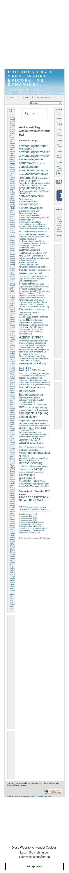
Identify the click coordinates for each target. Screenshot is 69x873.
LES (27, 181)
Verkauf (13, 378)
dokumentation (25, 360)
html (11, 342)
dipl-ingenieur (28, 413)
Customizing (15, 507)
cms (21, 410)
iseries (12, 418)
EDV (11, 602)
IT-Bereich (13, 219)
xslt (11, 234)
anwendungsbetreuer (33, 146)
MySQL (13, 321)
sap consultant (14, 434)
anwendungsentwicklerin (30, 215)
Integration (42, 178)
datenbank (41, 226)
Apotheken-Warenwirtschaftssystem (30, 457)
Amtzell (22, 300)
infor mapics (12, 302)
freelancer (14, 453)
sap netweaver (14, 247)
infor (36, 281)
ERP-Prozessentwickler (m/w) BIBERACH (37, 497)
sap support (13, 231)
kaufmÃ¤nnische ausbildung (31, 241)
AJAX (22, 447)
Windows (13, 208)
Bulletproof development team (40, 796)
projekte (13, 568)
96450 (22, 149)
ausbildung (24, 347)
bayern (12, 455)
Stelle (12, 594)
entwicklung (14, 524)
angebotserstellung (41, 384)
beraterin (33, 270)
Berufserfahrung (26, 349)
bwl (11, 517)
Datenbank (14, 473)
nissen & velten (26, 243)
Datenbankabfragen (28, 358)
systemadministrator (28, 201)
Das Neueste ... (59, 231)
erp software (40, 428)
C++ (11, 153)
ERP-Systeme (35, 434)
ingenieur (13, 313)
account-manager (39, 380)
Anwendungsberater (28, 213)
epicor (31, 428)
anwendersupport (27, 341)
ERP (11, 606)
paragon (45, 291)
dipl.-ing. (43, 413)
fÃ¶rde (42, 481)
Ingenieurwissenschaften (30, 287)
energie (36, 360)
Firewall (13, 147)
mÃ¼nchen (14, 520)
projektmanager (29, 188)
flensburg (34, 484)
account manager (27, 378)
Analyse (13, 428)
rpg (11, 400)
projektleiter (14, 240)
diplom (23, 416)
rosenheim (14, 157)
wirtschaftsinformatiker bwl (29, 532)
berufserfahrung (40, 302)
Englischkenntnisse (34, 472)
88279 (40, 293)
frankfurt (13, 155)
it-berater (12, 254)
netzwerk (13, 236)
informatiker (14, 576)
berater (24, 269)
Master (38, 291)
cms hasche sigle (31, 410)
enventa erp (43, 228)
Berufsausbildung (31, 463)
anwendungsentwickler (34, 152)
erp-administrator (29, 168)
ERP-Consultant (14, 385)
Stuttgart (13, 202)
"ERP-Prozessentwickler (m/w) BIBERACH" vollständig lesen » (33, 508)
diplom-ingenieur (28, 418)
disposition (14, 123)
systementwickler (30, 208)
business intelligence (28, 466)
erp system (12, 274)
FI (20, 178)
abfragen (23, 331)
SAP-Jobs (12, 565)
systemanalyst (28, 204)
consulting (44, 410)
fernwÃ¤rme (24, 484)
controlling (14, 463)
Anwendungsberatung (29, 267)
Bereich (59, 118)
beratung (23, 302)
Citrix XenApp (32, 407)
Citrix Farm (33, 354)
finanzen (13, 348)
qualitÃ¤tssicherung (28, 253)
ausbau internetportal (35, 345)
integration (14, 461)
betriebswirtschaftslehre (29, 398)
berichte (39, 347)
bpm (21, 352)
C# (11, 360)
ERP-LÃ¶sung (13, 191)
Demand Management (29, 313)
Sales (12, 471)
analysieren (40, 447)
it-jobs (21, 181)
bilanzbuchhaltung (27, 404)
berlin (12, 513)
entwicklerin (24, 364)
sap (11, 608)
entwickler (32, 228)
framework (44, 484)
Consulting (14, 536)
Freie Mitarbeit (13, 375)
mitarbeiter (14, 574)
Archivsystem (42, 421)
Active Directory (34, 331)
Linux (12, 174)
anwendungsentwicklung (30, 217)
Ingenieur (40, 284)
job (11, 592)
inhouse (45, 287)
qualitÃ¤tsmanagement (29, 250)
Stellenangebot (26, 199)
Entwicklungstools (27, 478)
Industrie (13, 244)
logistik (12, 339)
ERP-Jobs (12, 531)
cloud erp (43, 407)
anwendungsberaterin (28, 264)
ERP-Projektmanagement (28, 431)
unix (11, 210)
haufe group (12, 421)
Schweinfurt (24, 258)
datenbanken (15, 224)
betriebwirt (23, 400)
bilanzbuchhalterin (27, 402)
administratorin (25, 384)
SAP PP (27, 256)
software (13, 554)
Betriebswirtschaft (31, 394)
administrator (44, 382)
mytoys (12, 390)
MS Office (12, 438)
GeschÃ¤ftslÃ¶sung (28, 486)
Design (12, 226)
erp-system (12, 589)
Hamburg (13, 204)
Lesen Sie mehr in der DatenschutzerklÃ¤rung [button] (34, 854)
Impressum (44, 97)
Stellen (12, 580)
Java (11, 228)
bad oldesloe (13, 306)
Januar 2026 (59, 226)
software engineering (14, 363)
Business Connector (32, 352)
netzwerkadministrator (40, 183)
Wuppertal (14, 164)
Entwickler (14, 552)
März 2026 (58, 218)
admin (21, 382)
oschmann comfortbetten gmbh (33, 185)
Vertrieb (13, 538)
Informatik (14, 604)
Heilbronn (13, 125)
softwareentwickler (31, 196)
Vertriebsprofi (15, 354)
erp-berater (24, 430)
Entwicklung (27, 475)
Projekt (22, 293)
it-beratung (32, 237)
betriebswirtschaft (31, 273)
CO (36, 163)
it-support (13, 294)
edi (11, 426)
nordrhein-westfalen (14, 496)
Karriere (13, 180)
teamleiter (13, 416)
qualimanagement (27, 248)
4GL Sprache (33, 329)
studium (13, 528)
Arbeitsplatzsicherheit (36, 343)
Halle (42, 486)
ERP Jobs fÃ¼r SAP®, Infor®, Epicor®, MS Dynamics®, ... (30, 78)
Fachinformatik (29, 480)
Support (13, 522)
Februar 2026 (59, 222)
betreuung (14, 222)
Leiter (12, 139)
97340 (22, 376)
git (38, 486)
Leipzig (12, 398)
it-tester (41, 237)
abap (42, 329)
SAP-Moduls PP (39, 256)
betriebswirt (14, 370)
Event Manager (36, 327)
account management (35, 376)
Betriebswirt (27, 391)
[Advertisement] (34, 34)
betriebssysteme (41, 349)
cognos (41, 466)
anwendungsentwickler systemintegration (34, 157)
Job (30, 440)
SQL (11, 544)
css (11, 238)
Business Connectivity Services (31, 305)
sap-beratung (13, 367)
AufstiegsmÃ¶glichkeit (29, 460)
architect (45, 217)
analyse (29, 300)
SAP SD (11, 405)
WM (38, 211)
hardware (13, 392)
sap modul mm (12, 214)
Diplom (26, 278)
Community (44, 306)
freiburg (13, 194)
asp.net (22, 345)
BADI (36, 300)
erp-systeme (13, 561)
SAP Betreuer (13, 167)
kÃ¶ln (12, 356)
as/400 (12, 402)
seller (12, 145)
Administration (25, 334)
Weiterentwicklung (27, 211)
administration (31, 382)
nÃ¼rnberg (14, 493)
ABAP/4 (28, 149)
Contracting (39, 310)
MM (38, 181)
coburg (12, 129)
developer (13, 159)
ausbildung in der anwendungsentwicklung (30, 221)
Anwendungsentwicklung (35, 453)
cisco (25, 354)
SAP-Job (26, 193)
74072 (22, 373)
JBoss (12, 372)
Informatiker (27, 283)
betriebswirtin (44, 270)
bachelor (13, 162)
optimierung (14, 287)
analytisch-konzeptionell (29, 450)
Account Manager (13, 187)
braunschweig (25, 224)
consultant (14, 515)
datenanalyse (25, 312)
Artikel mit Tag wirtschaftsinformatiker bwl (36, 92)
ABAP (12, 431)
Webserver (14, 311)
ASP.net (45, 458)
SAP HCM (12, 290)
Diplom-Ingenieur (37, 278)
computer (13, 127)
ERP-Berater (12, 510)
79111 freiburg (13, 395)
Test (11, 333)
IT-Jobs (11, 597)
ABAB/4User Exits (27, 295)
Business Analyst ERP (29, 423)
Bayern (34, 387)
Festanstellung (30, 232)
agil (33, 421)
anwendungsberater (28, 262)
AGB (25, 97)
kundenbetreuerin (27, 291)
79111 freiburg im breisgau (37, 373)
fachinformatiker (37, 174)
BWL (22, 407)
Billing (31, 304)
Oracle (12, 546)
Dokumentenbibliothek (29, 317)
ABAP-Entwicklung (14, 183)
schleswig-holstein (14, 409)
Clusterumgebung (27, 356)
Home (10, 97)
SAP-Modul (12, 177)
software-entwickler (27, 260)
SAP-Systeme (13, 442)
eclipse (22, 472)
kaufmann (31, 239)
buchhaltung (41, 404)
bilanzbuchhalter (36, 400)
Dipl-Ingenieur (37, 276)
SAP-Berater (12, 458)
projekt (12, 572)
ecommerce (44, 426)
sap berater (12, 448)
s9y (17, 796)
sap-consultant (14, 381)
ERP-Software (13, 478)
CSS (47, 310)
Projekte (36, 245)
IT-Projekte (13, 268)
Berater (12, 501)
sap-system (12, 488)
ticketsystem (15, 251)
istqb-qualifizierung (27, 234)
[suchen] (34, 113)
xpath (12, 117)
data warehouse (26, 469)
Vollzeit (12, 570)
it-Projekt (23, 289)
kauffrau (22, 239)
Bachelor (43, 267)
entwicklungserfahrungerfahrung (33, 325)
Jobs (11, 600)
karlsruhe (13, 445)
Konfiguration (15, 263)
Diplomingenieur (26, 281)
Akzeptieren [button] (34, 866)
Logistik (32, 181)
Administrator (15, 578)
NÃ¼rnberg (24, 183)
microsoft (13, 491)
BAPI (41, 300)
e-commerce (32, 426)
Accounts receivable (35, 298)
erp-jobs (41, 171)
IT (10, 611)
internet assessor (13, 171)
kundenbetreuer (35, 289)
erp (21, 231)
